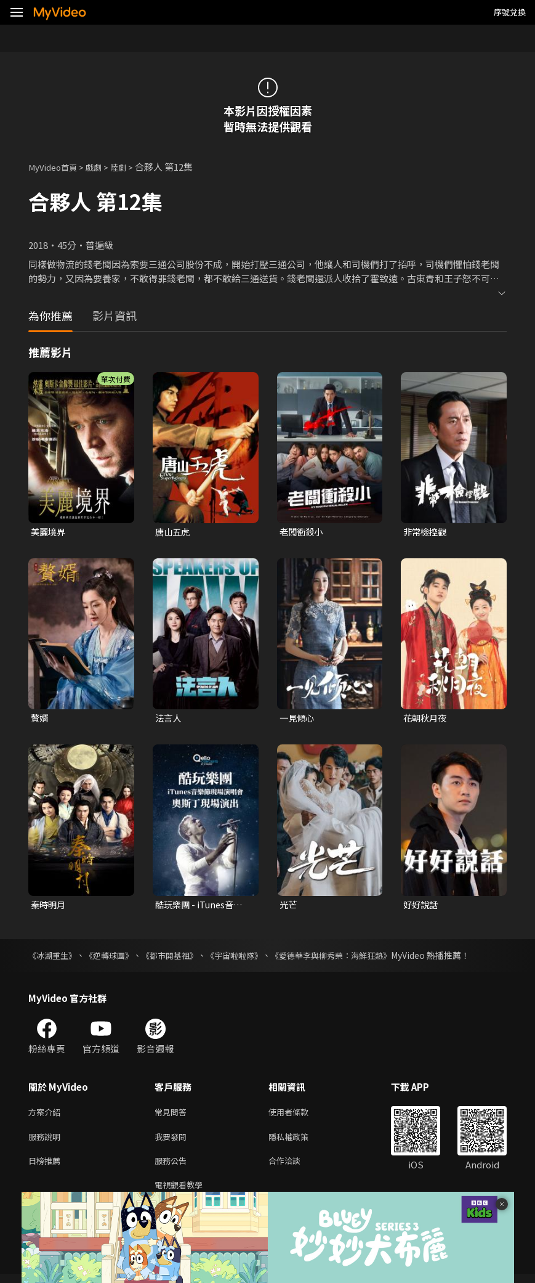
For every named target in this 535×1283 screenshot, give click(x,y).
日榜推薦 (46, 1166)
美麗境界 (49, 532)
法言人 (169, 719)
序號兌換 (510, 12)
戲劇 (102, 166)
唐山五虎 (173, 532)
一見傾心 (298, 719)
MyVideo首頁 (56, 166)
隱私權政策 (299, 1140)
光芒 (289, 906)
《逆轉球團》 (114, 957)
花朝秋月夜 (426, 719)
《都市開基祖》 (179, 957)
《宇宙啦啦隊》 (248, 957)
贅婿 (40, 719)
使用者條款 (299, 1115)
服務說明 (46, 1140)
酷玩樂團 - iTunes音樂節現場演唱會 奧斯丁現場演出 (202, 906)
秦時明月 (49, 906)
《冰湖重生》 (54, 957)
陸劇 (129, 166)
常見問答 (173, 1115)
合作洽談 (294, 1166)
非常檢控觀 (426, 532)
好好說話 (421, 906)
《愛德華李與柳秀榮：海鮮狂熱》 (351, 957)
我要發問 (173, 1140)
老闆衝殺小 (303, 532)
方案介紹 (46, 1115)
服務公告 (173, 1166)
